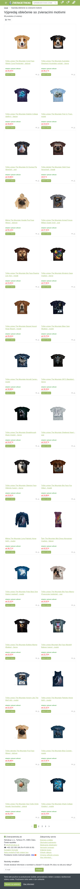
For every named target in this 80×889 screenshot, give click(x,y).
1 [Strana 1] (35, 826)
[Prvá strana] (31, 826)
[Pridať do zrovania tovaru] (38, 74)
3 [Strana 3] (42, 826)
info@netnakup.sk (12, 845)
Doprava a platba (46, 840)
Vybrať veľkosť (10, 74)
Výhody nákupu (45, 852)
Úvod (6, 8)
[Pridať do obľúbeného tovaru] (36, 74)
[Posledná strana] (49, 826)
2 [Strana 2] (38, 826)
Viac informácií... (46, 857)
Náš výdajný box (22, 852)
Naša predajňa (9, 852)
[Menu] (6, 3)
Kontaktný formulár (11, 850)
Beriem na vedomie (12, 884)
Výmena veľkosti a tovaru (49, 855)
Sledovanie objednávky (48, 845)
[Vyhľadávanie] (42, 3)
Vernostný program (47, 847)
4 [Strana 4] (45, 826)
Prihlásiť (39, 870)
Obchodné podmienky (48, 842)
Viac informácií (28, 884)
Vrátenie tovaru (45, 850)
